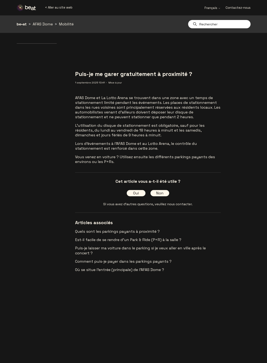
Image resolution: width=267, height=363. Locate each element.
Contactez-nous (238, 8)
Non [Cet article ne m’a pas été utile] (160, 193)
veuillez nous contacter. (173, 204)
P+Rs (108, 161)
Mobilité (66, 24)
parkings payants (191, 156)
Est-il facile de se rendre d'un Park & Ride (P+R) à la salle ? (128, 239)
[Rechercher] (219, 24)
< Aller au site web (58, 7)
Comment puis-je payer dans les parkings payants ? (123, 261)
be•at (22, 24)
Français (213, 8)
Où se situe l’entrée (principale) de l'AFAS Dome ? (119, 269)
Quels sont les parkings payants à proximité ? (117, 231)
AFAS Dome (43, 24)
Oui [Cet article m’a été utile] (136, 193)
